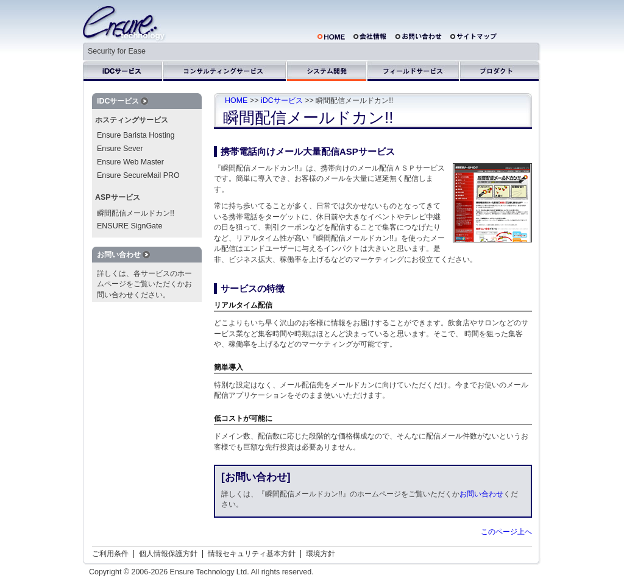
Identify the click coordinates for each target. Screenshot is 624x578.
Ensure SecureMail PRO (138, 175)
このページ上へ (506, 531)
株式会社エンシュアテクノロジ (124, 24)
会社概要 (369, 36)
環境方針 (320, 553)
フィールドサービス (413, 70)
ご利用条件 (110, 553)
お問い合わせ (418, 36)
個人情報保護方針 (168, 553)
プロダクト (500, 70)
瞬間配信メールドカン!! (135, 213)
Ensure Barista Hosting (136, 135)
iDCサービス (123, 70)
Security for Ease (117, 51)
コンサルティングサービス (225, 70)
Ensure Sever (120, 148)
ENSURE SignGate (129, 226)
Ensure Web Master (130, 162)
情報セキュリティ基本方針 (252, 553)
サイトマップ (475, 36)
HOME (331, 36)
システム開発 (327, 70)
